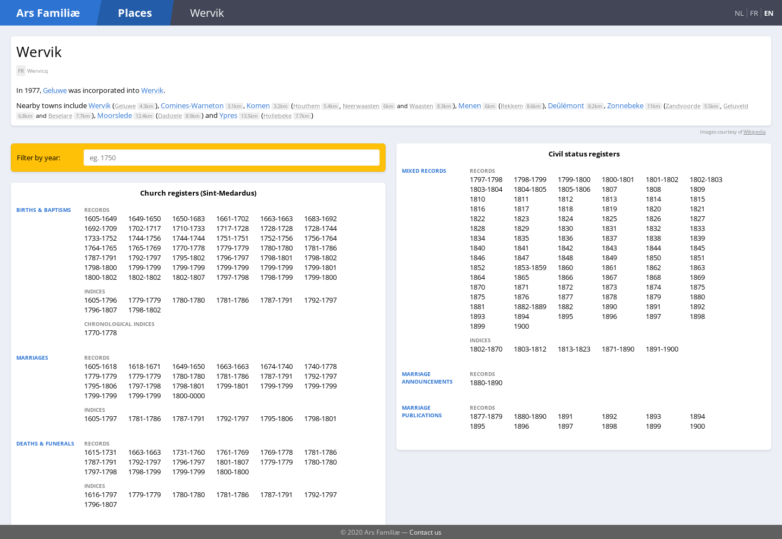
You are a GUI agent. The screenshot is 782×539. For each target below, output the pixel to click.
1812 (565, 199)
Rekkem (512, 106)
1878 (609, 297)
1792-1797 (144, 257)
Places (135, 12)
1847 (521, 257)
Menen (469, 105)
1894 (521, 316)
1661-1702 (232, 218)
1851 (697, 257)
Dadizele (170, 115)
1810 (477, 199)
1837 (609, 238)
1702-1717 (144, 228)
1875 (697, 287)
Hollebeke (277, 115)
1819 (609, 209)
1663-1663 (276, 218)
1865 (521, 277)
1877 (565, 297)
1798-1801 (276, 257)
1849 (609, 257)
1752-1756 (276, 238)
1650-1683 (188, 218)
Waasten (421, 106)
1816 (477, 209)
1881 (477, 306)
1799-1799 (144, 267)
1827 (697, 218)
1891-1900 (662, 349)
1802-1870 (486, 349)
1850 (653, 257)
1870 (477, 287)
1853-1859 (530, 267)
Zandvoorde (683, 106)
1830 (565, 228)
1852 (477, 267)
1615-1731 (100, 452)
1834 (477, 238)
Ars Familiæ (48, 12)
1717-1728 (232, 228)
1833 (697, 228)
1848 (565, 257)
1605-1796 (100, 300)
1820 (653, 209)
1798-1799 (276, 277)
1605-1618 (100, 366)
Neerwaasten (361, 106)
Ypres (228, 115)
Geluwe (55, 90)
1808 (653, 189)
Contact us (425, 532)
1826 (653, 218)
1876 (521, 297)
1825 (609, 218)
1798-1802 (320, 257)
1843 (609, 248)
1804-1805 (530, 189)
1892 (697, 306)
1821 (697, 209)
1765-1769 (144, 248)
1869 (697, 277)
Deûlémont (566, 105)
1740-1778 (320, 366)
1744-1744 (188, 238)
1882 (565, 306)
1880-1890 (486, 382)
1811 (521, 199)
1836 (565, 238)
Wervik (152, 90)
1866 (565, 277)
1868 (653, 277)
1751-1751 (232, 238)
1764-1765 (100, 248)
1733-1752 (100, 238)
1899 (477, 326)
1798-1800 (100, 267)
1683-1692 (320, 218)
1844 (653, 248)
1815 (697, 199)
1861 (609, 267)
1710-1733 (188, 228)
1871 (521, 287)
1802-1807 (188, 277)
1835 (521, 238)
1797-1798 (232, 277)
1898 (697, 316)
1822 (477, 218)
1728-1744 (320, 228)
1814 (653, 199)
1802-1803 (706, 179)
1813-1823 (574, 349)
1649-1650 (144, 218)
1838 (653, 238)
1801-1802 (662, 179)
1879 (653, 297)
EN (769, 13)
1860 (565, 267)
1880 (697, 297)
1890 (609, 306)
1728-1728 (276, 228)
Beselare (60, 115)
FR (754, 13)
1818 (565, 209)
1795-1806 (100, 386)
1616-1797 (100, 494)
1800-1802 (100, 277)
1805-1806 (574, 189)
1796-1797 (232, 257)
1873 (609, 287)
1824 (565, 218)
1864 (477, 277)
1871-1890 (618, 349)
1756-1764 (320, 238)
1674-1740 (276, 366)
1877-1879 (486, 416)
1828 (477, 228)
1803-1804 (486, 189)
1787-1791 (100, 257)
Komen (258, 105)
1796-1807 (100, 310)
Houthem (306, 106)
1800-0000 (188, 395)
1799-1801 (320, 267)
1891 (653, 306)
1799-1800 (320, 277)
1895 (565, 316)
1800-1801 (618, 179)
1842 (565, 248)
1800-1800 (232, 472)
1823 (521, 218)
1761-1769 (232, 452)
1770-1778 (188, 248)
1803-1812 (530, 349)
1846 (477, 257)
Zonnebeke (625, 105)
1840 (477, 248)
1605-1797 (100, 418)
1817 (521, 209)
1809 (697, 189)
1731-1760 (188, 452)
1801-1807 (232, 462)
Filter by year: (38, 157)
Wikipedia (754, 131)
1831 (609, 228)
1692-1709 (100, 228)
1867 (609, 277)
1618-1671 (144, 366)
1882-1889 (530, 306)
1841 (521, 248)
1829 (521, 228)
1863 (697, 267)
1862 (653, 267)
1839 (697, 238)
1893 (477, 316)
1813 (609, 199)
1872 (565, 287)
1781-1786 (320, 248)
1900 (521, 326)
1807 (609, 189)
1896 (609, 316)
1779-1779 (232, 248)
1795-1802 (188, 257)
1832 (653, 228)
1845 (697, 248)
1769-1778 (276, 452)
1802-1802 (144, 277)
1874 (653, 287)
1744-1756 (144, 238)
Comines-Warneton (192, 105)
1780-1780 (276, 248)
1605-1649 (100, 218)
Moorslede (114, 115)
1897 (653, 316)
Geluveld (735, 106)
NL (739, 13)
